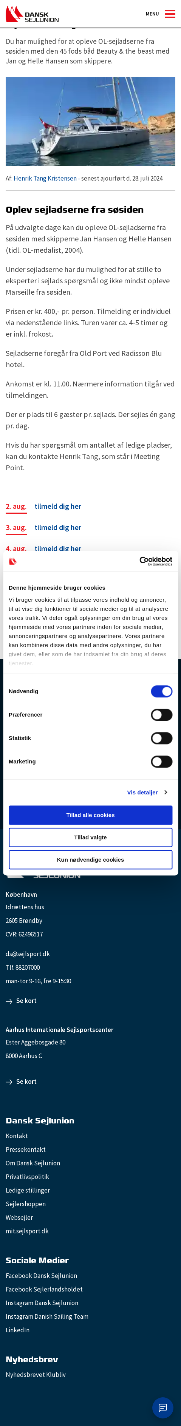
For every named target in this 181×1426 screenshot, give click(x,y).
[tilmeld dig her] (43, 507)
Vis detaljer (142, 792)
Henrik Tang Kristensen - (47, 178)
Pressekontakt (26, 1149)
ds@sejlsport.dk (28, 954)
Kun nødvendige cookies (90, 859)
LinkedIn (17, 1330)
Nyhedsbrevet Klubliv (36, 1374)
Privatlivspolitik (27, 1177)
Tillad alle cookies (90, 815)
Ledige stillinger (28, 1190)
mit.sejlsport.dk (27, 1231)
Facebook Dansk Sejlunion (41, 1276)
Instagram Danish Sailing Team (47, 1316)
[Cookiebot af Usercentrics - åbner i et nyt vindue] (139, 561)
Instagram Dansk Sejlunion (42, 1303)
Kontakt (17, 1136)
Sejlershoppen (26, 1204)
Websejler (19, 1217)
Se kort (26, 1001)
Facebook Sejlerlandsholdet (44, 1289)
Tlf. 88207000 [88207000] (23, 967)
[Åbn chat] (162, 1407)
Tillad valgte (90, 837)
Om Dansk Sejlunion (33, 1163)
